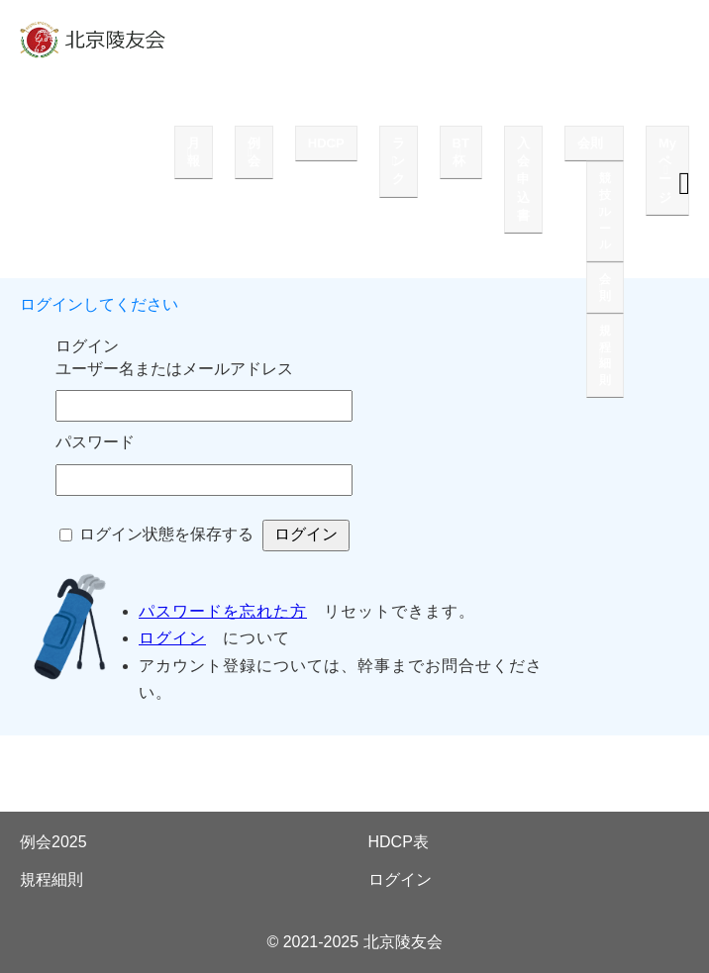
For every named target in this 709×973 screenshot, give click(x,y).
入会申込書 (523, 179)
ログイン (172, 638)
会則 (590, 143)
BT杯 (461, 152)
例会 (254, 152)
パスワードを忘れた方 (223, 611)
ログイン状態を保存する (166, 534)
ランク (398, 161)
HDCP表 (398, 841)
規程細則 (605, 355)
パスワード (95, 442)
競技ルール (605, 211)
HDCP (326, 143)
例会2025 (53, 841)
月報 (193, 152)
